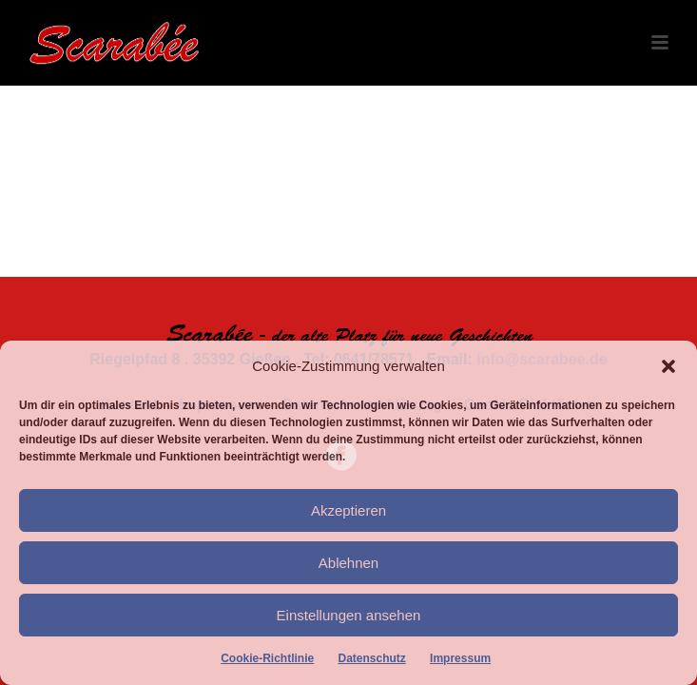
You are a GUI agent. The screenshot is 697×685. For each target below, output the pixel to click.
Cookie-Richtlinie (267, 658)
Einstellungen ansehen (349, 615)
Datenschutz (371, 658)
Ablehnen (348, 563)
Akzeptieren (348, 510)
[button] (668, 366)
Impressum (460, 658)
